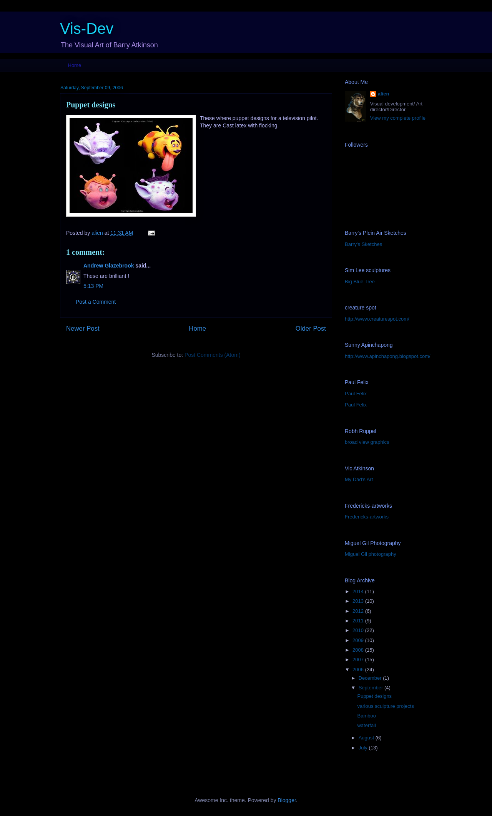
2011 (358, 621)
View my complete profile (398, 118)
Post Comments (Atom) (212, 355)
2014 (358, 591)
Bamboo (366, 716)
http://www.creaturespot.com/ (377, 319)
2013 (358, 601)
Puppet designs (374, 696)
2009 (358, 640)
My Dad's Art (359, 479)
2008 (358, 650)
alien (383, 94)
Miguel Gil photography (370, 554)
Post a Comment (96, 302)
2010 (358, 630)
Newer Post (83, 328)
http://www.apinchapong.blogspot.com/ (387, 356)
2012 (358, 611)
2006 (358, 669)
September (371, 688)
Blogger (287, 800)
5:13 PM (93, 286)
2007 (358, 659)
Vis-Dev (86, 28)
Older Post (311, 328)
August (367, 738)
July (364, 748)
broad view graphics (367, 442)
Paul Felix (356, 393)
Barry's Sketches (363, 244)
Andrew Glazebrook (108, 266)
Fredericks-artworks (367, 517)
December (371, 678)
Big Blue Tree (360, 281)
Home (74, 65)
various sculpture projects (385, 706)
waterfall (366, 725)
